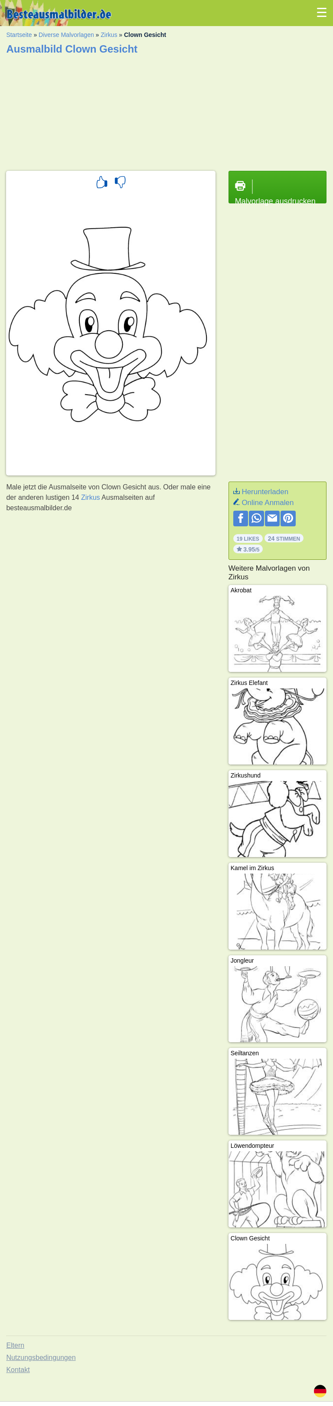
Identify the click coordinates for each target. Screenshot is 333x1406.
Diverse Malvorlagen (66, 34)
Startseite (19, 34)
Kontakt (17, 1369)
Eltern (15, 1345)
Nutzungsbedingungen (40, 1357)
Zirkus (109, 34)
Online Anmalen (268, 503)
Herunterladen (265, 492)
